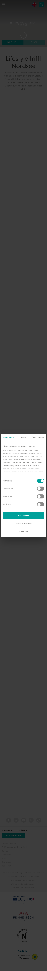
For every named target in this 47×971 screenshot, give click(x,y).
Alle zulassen (23, 515)
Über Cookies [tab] (38, 437)
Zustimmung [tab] (8, 437)
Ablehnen (23, 532)
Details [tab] (23, 437)
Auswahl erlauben (23, 523)
